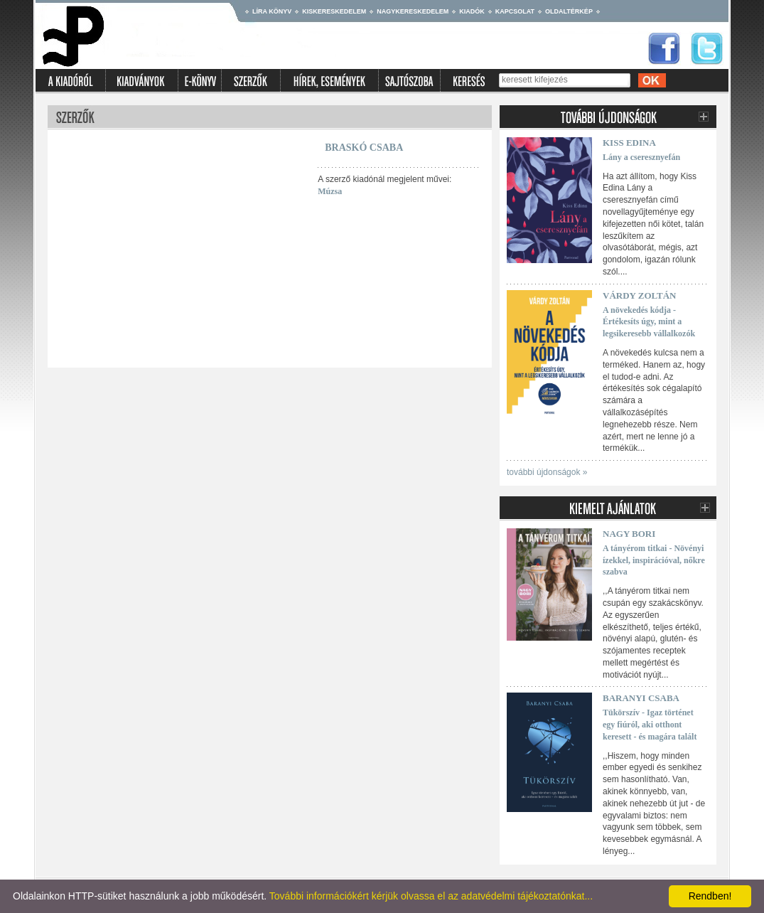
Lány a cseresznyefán (641, 157)
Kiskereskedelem (334, 11)
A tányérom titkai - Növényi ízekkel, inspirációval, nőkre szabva (654, 560)
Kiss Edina (629, 142)
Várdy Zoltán (639, 295)
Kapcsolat (514, 11)
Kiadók (472, 11)
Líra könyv (271, 11)
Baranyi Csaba (641, 698)
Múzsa (330, 191)
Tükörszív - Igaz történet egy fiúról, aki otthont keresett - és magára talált (649, 725)
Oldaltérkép (569, 11)
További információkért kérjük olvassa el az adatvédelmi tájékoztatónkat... (431, 896)
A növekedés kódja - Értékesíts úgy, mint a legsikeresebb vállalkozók (649, 322)
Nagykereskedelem (412, 11)
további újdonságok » (547, 472)
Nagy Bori (629, 533)
